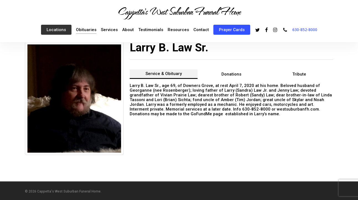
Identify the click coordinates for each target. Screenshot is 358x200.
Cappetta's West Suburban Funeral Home (179, 11)
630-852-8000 (304, 29)
